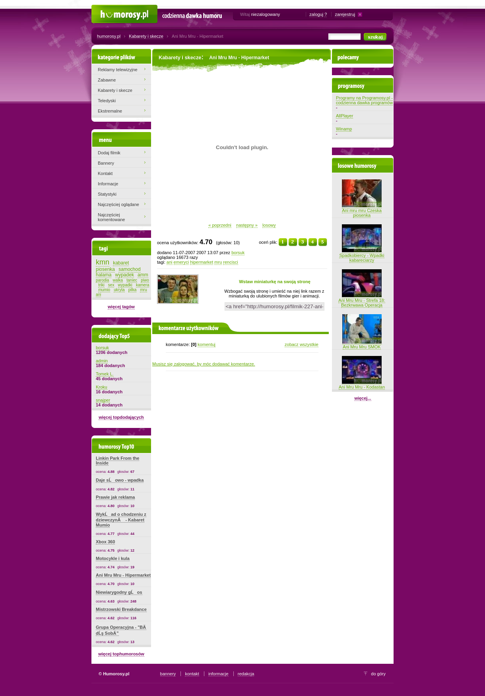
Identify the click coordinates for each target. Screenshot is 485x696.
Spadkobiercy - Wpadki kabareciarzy (361, 255)
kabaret (121, 263)
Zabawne (107, 80)
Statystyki (107, 194)
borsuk (237, 252)
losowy (269, 225)
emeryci (181, 262)
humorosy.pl (108, 36)
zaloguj (316, 14)
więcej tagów (121, 306)
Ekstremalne (110, 111)
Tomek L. (105, 373)
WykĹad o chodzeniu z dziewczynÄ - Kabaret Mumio (121, 519)
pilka (132, 290)
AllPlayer (344, 115)
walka (118, 280)
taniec (131, 280)
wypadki (125, 285)
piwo (145, 280)
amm (143, 275)
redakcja (246, 673)
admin (102, 360)
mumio (104, 290)
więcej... (362, 398)
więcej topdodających (121, 417)
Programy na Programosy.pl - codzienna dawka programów (364, 100)
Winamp (344, 128)
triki (101, 285)
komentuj (206, 344)
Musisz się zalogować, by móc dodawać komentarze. (203, 364)
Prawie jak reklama (115, 497)
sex (111, 285)
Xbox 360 (105, 541)
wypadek (124, 275)
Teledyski (107, 100)
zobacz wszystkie (301, 344)
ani (170, 262)
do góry (378, 673)
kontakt (192, 673)
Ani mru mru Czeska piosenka (362, 210)
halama (103, 275)
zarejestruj (345, 14)
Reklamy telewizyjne (118, 69)
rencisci (230, 262)
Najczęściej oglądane (118, 204)
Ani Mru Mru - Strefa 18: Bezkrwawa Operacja (361, 300)
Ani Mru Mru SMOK (362, 344)
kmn (102, 262)
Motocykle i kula (113, 558)
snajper (103, 400)
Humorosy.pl (103, 8)
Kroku (101, 387)
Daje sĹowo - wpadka (120, 480)
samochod (129, 269)
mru (218, 262)
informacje (218, 673)
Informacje (108, 183)
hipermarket (201, 262)
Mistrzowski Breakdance (121, 609)
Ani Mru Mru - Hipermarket (123, 575)
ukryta (119, 290)
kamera (142, 285)
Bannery (106, 163)
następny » (247, 225)
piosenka (105, 269)
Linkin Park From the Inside (117, 460)
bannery (168, 673)
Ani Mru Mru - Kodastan (362, 384)
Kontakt (105, 173)
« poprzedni (219, 225)
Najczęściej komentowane (111, 217)
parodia (102, 280)
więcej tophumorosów (121, 653)
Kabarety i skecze (146, 36)
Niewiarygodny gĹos (119, 592)
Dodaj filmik (109, 152)
